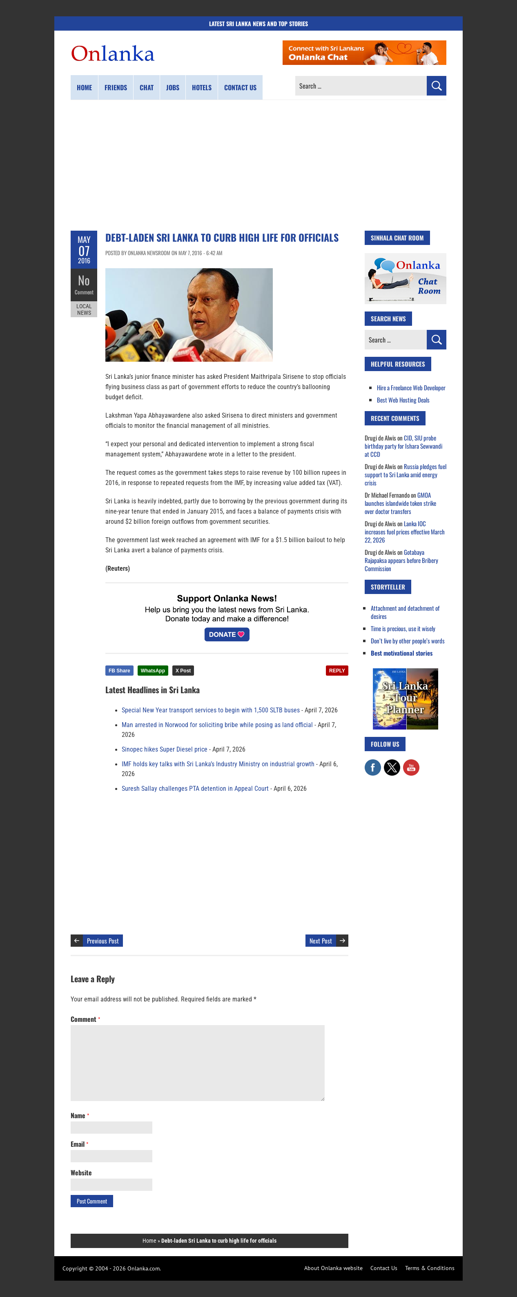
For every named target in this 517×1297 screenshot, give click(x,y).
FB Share (119, 671)
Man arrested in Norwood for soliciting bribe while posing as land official (217, 725)
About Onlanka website (333, 1268)
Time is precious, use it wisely (403, 628)
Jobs (172, 87)
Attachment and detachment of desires (405, 612)
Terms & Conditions (430, 1268)
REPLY (337, 671)
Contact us (240, 87)
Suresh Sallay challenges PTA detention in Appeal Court (195, 788)
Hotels (202, 87)
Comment (84, 292)
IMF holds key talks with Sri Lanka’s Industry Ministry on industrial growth (218, 764)
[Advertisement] (258, 165)
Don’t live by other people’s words (408, 640)
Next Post (321, 940)
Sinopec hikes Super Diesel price (164, 749)
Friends (116, 87)
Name (80, 1115)
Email (79, 1144)
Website (81, 1172)
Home (84, 87)
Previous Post (103, 940)
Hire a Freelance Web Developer (411, 387)
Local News (84, 309)
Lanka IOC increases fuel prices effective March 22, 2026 (405, 531)
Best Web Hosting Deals (403, 399)
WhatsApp (153, 671)
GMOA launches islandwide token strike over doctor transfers (400, 503)
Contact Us (383, 1268)
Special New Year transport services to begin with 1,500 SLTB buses (211, 710)
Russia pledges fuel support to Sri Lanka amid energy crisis (405, 474)
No (84, 280)
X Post (183, 671)
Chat (147, 87)
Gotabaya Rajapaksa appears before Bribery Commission (401, 560)
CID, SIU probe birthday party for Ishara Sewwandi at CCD (403, 445)
